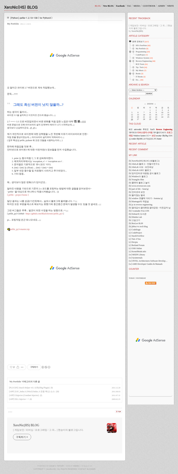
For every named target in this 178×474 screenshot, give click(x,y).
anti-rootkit (137, 129)
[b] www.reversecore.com (139, 186)
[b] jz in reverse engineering (140, 204)
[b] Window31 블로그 (138, 176)
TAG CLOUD (135, 123)
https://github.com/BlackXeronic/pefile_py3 (44, 213)
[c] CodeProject (135, 233)
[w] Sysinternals (135, 258)
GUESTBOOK (149, 6)
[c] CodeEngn (134, 229)
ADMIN (161, 6)
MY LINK (133, 155)
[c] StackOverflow (136, 236)
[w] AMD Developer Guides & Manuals (146, 264)
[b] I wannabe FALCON (139, 211)
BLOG (98, 6)
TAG (129, 6)
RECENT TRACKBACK (139, 18)
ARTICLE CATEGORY (139, 35)
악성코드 (150, 139)
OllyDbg (165, 135)
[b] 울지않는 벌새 (137, 195)
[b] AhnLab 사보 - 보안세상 (141, 167)
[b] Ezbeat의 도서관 (137, 214)
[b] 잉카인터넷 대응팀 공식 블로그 (144, 173)
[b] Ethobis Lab (135, 217)
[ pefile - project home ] (18, 194)
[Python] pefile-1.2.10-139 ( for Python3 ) (31, 17)
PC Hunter (157, 139)
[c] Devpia (133, 242)
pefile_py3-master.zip (18, 229)
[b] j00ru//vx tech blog (138, 226)
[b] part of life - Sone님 (139, 189)
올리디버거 (161, 132)
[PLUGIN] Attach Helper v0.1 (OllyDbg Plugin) (29, 387)
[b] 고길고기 (134, 220)
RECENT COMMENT (138, 149)
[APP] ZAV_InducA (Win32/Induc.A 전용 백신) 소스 (32, 391)
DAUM (51, 466)
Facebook (120, 6)
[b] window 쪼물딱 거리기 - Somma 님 (146, 198)
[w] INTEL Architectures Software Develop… (148, 261)
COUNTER (134, 268)
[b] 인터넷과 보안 (137, 192)
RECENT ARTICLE (137, 143)
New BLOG (108, 6)
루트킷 (145, 129)
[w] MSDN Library (137, 254)
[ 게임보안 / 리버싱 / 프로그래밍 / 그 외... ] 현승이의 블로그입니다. (48, 430)
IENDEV (76, 466)
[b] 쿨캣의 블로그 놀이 (139, 183)
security (158, 135)
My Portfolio (13, 23)
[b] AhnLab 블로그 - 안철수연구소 (144, 164)
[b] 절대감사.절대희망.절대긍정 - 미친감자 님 (150, 208)
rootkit (133, 139)
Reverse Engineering (164, 129)
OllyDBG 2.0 (140, 139)
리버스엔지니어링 (144, 132)
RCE (130, 129)
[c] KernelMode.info (137, 251)
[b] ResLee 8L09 (136, 223)
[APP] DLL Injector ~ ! (19, 399)
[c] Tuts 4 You (135, 239)
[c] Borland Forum (136, 245)
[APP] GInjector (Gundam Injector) (24, 395)
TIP (154, 132)
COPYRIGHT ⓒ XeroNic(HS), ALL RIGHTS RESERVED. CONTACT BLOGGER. (65, 469)
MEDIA (137, 6)
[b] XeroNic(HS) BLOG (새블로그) (144, 161)
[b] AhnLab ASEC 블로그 (140, 170)
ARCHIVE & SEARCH (139, 84)
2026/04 (150, 104)
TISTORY (60, 466)
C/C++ (148, 135)
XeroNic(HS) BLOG (21, 7)
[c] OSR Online (135, 248)
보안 (153, 135)
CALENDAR (134, 98)
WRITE (170, 6)
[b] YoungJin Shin (136, 179)
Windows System (139, 135)
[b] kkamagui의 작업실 (139, 201)
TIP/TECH (133, 132)
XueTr (152, 129)
